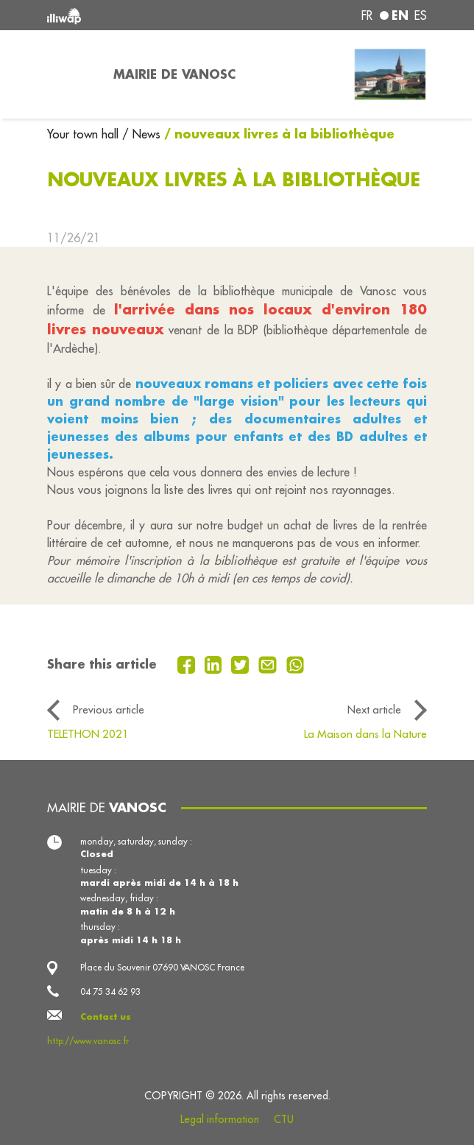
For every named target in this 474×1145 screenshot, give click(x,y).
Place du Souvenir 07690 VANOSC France (162, 967)
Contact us (105, 1016)
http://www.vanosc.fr (88, 1040)
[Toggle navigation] (71, 74)
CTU (284, 1119)
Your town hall (84, 134)
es (420, 15)
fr (366, 15)
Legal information (219, 1119)
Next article (374, 709)
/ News (141, 134)
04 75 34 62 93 (110, 991)
